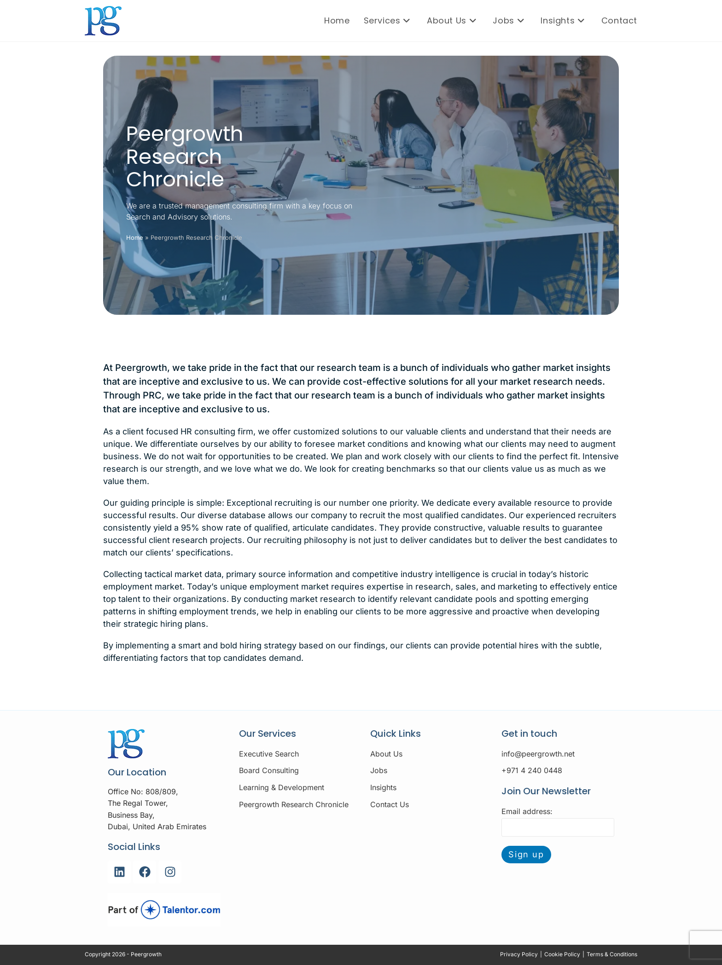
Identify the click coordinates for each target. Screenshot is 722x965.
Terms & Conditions (612, 954)
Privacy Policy (519, 954)
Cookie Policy (562, 954)
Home (134, 237)
